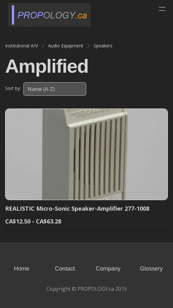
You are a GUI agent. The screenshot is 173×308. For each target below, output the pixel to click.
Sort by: (13, 88)
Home (21, 268)
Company (108, 268)
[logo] (49, 15)
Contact (65, 268)
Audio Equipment (65, 46)
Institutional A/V (21, 46)
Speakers (103, 46)
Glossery (151, 268)
